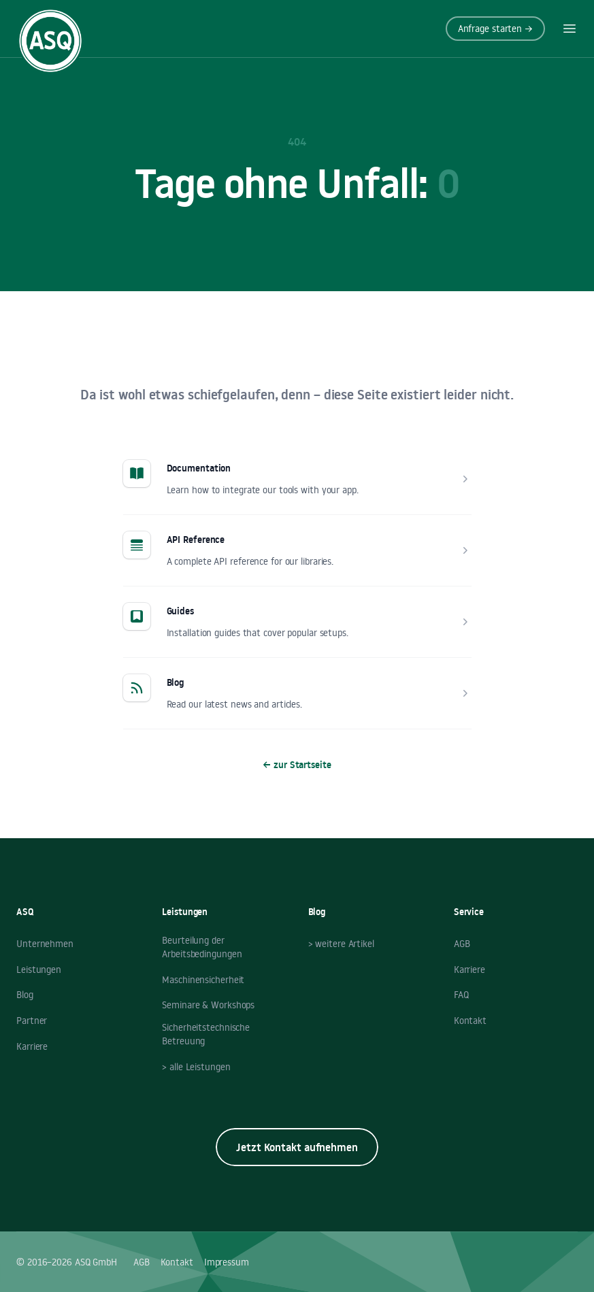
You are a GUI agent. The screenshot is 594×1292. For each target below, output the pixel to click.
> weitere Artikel (341, 944)
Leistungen (38, 969)
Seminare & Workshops (208, 1005)
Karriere (32, 1046)
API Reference (196, 539)
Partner (31, 1020)
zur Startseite (297, 765)
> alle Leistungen (196, 1067)
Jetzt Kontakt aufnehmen (297, 1147)
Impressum (226, 1262)
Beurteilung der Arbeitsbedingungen (202, 947)
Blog (175, 682)
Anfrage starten (495, 28)
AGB (462, 944)
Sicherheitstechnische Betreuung (206, 1034)
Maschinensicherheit (203, 980)
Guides (180, 611)
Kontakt (470, 1020)
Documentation (199, 468)
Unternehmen (44, 944)
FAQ (461, 995)
